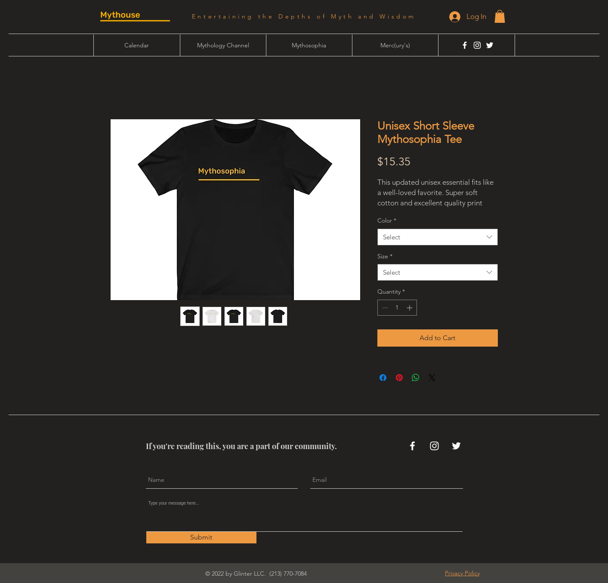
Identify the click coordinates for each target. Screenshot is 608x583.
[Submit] (201, 537)
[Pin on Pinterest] (399, 377)
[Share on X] (432, 377)
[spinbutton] (397, 307)
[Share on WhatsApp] (415, 377)
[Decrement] (384, 307)
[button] (499, 16)
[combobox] (437, 237)
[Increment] (410, 307)
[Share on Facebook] (383, 377)
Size (384, 256)
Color (386, 220)
